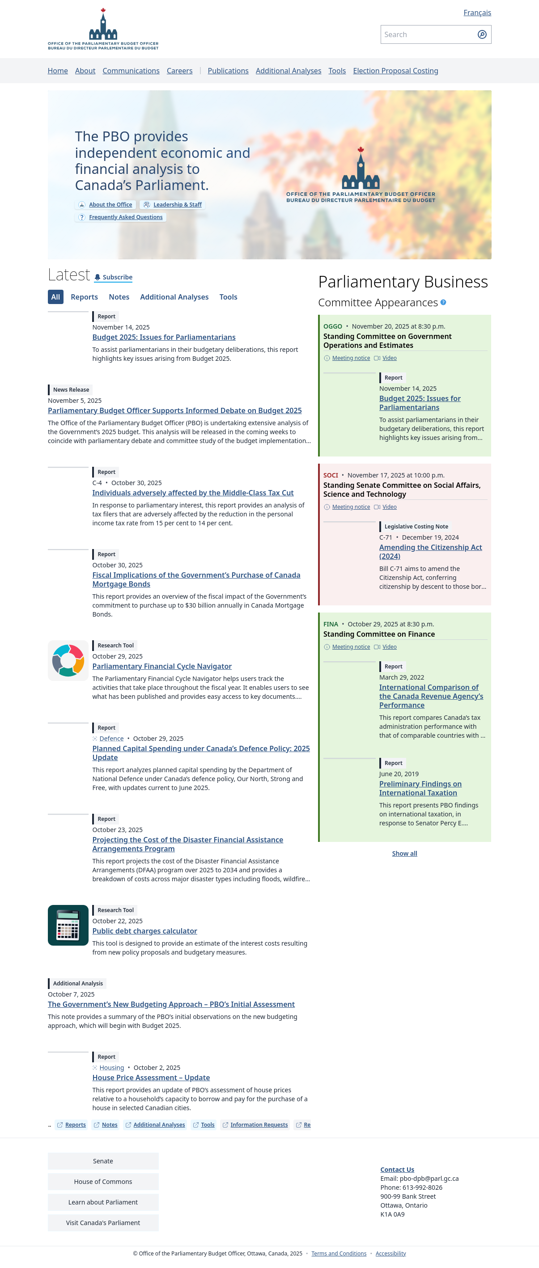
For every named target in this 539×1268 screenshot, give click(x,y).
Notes (105, 1132)
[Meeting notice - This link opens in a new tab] (346, 364)
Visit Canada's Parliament (103, 1230)
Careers (180, 71)
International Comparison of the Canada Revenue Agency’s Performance (431, 702)
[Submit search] (482, 34)
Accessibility (391, 1260)
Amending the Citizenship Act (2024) (430, 558)
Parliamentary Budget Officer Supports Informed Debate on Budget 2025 (175, 417)
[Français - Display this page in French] (436, 12)
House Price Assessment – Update (151, 1084)
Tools (337, 71)
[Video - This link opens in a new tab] (385, 364)
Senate (103, 1168)
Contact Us (398, 1176)
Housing (108, 1074)
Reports (71, 1132)
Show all (404, 859)
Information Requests (255, 1132)
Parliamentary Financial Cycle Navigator (162, 673)
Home (58, 71)
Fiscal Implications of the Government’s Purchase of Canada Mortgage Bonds (196, 587)
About (85, 71)
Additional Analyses (289, 71)
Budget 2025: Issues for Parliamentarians (163, 343)
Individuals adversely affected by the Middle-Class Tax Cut (192, 499)
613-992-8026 (422, 1194)
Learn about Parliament (103, 1209)
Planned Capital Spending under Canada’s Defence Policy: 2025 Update (201, 760)
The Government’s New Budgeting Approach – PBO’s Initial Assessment (171, 1011)
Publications (228, 71)
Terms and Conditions (339, 1260)
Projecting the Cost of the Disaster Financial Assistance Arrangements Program (187, 851)
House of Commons (103, 1188)
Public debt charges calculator (144, 938)
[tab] (56, 303)
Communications (130, 71)
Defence (107, 745)
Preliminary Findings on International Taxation (420, 794)
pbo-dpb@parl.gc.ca (429, 1185)
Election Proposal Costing (395, 71)
